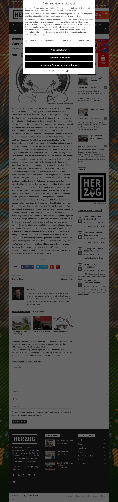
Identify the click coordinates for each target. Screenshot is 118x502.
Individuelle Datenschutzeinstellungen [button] (59, 64)
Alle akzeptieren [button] (59, 49)
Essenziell (30, 40)
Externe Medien (83, 40)
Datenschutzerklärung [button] (60, 70)
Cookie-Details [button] (47, 70)
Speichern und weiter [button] (59, 57)
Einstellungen (80, 31)
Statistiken (47, 40)
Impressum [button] (71, 70)
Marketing (65, 40)
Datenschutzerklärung (33, 31)
